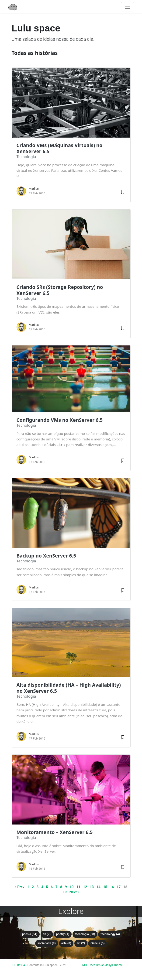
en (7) (47, 934)
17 (119, 887)
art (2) (81, 943)
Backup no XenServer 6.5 (46, 555)
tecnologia (26, 156)
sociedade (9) (47, 943)
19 (65, 892)
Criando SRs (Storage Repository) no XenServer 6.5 (60, 290)
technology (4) (110, 934)
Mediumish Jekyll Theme (106, 965)
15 (105, 887)
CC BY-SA (19, 965)
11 (78, 887)
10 (72, 887)
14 (98, 887)
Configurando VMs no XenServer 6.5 (60, 420)
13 (92, 887)
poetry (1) (62, 934)
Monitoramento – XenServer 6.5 (55, 832)
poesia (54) (29, 934)
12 (85, 887)
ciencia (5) (97, 943)
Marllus (34, 188)
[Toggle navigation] (127, 6)
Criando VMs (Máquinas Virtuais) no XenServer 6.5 (60, 148)
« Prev (19, 887)
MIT (84, 965)
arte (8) (66, 943)
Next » (74, 892)
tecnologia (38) (85, 934)
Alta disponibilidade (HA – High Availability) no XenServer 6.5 (69, 688)
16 (112, 887)
